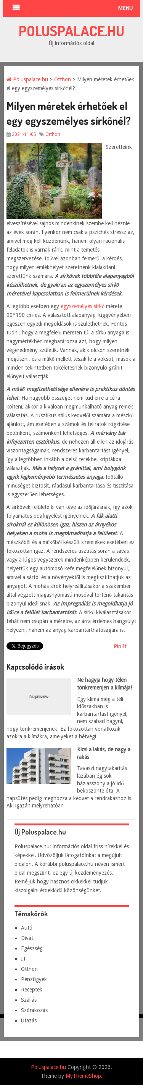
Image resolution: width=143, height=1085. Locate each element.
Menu (125, 8)
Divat (27, 938)
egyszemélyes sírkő (82, 306)
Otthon (62, 79)
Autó (26, 928)
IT (23, 959)
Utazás (29, 1020)
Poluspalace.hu (71, 30)
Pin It (120, 646)
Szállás (29, 1000)
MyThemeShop (83, 1076)
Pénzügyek (34, 979)
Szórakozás (34, 1010)
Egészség (32, 948)
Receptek (31, 990)
